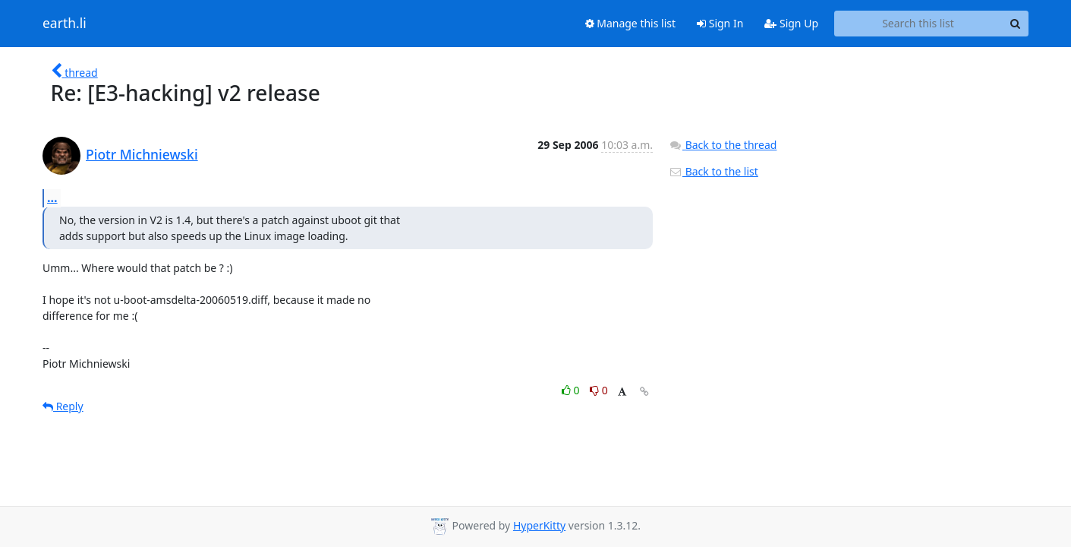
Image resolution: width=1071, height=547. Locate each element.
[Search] (1014, 23)
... (52, 197)
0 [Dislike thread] (599, 390)
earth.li (65, 23)
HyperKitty (539, 525)
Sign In (720, 23)
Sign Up (791, 23)
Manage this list (630, 23)
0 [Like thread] (572, 390)
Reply (63, 406)
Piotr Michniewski (142, 154)
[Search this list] (918, 23)
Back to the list (713, 171)
